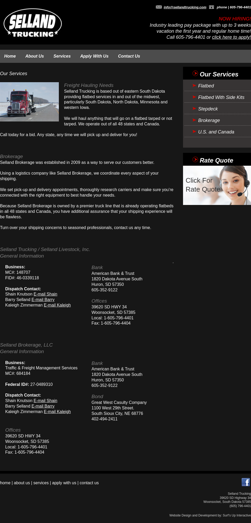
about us (22, 483)
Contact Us (129, 56)
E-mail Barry (43, 299)
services (41, 483)
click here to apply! (231, 37)
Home (10, 56)
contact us (89, 483)
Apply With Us (94, 56)
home (5, 483)
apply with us (64, 483)
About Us (34, 56)
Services (62, 56)
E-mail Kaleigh (57, 305)
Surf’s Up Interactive (237, 515)
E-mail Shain (46, 294)
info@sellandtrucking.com (185, 7)
